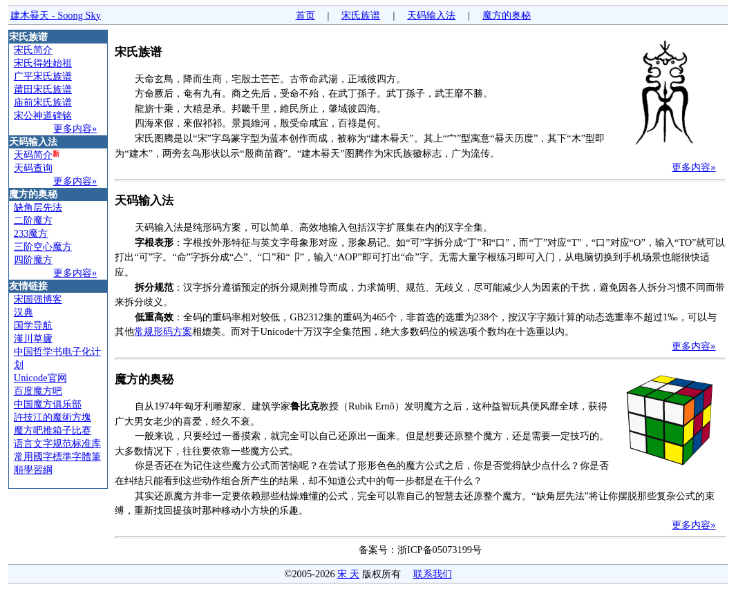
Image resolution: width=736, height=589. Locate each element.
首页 (305, 15)
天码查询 (33, 167)
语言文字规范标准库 (57, 443)
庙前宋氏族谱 (43, 102)
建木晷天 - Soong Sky (55, 15)
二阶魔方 (33, 220)
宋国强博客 (38, 299)
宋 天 (348, 573)
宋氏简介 (33, 49)
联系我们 (432, 573)
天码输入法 (431, 15)
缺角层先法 (38, 207)
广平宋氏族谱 (43, 75)
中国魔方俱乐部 (48, 403)
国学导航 (33, 325)
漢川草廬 (33, 338)
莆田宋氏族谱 (43, 89)
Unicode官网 (40, 377)
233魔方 (31, 233)
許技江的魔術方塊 (52, 417)
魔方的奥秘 (506, 15)
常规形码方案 (163, 331)
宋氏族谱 (360, 15)
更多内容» (75, 128)
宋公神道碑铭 (43, 115)
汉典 (23, 312)
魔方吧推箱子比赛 (52, 430)
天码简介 (33, 154)
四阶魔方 (33, 259)
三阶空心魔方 (43, 246)
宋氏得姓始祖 (43, 62)
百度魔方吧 (38, 390)
